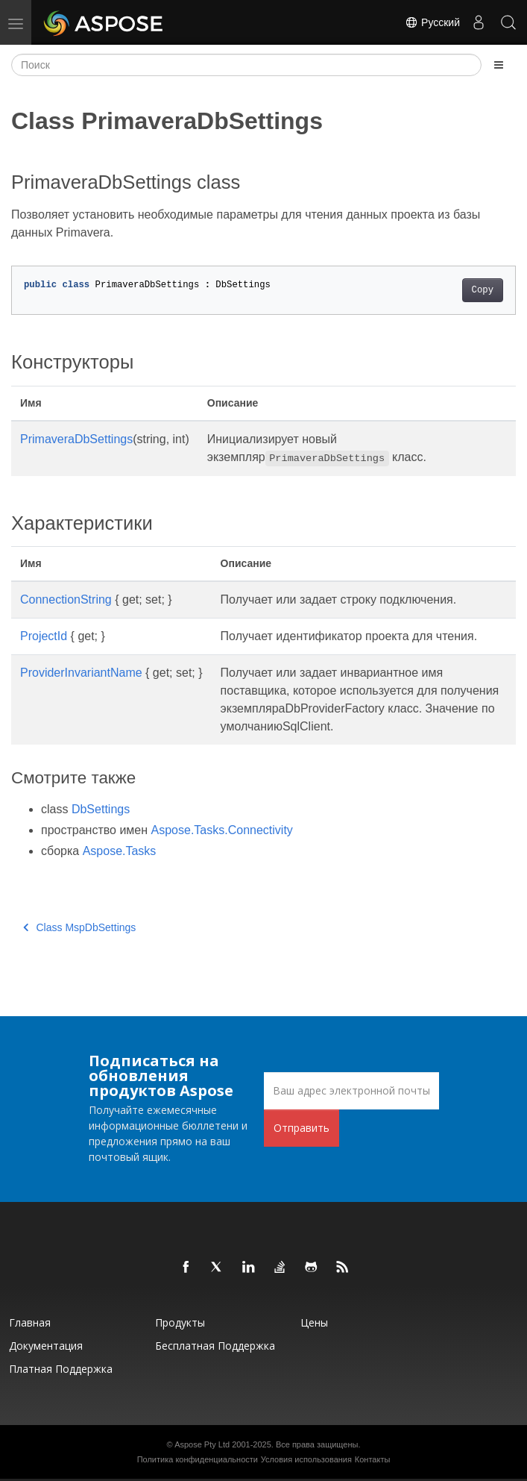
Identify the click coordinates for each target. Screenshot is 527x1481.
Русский (432, 22)
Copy (482, 290)
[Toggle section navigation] (498, 65)
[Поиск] (246, 65)
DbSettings (101, 809)
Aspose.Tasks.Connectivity (222, 830)
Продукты (180, 1322)
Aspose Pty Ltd (202, 1444)
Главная (30, 1322)
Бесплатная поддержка (215, 1345)
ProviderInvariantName (81, 672)
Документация (46, 1345)
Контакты (373, 1459)
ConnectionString (66, 599)
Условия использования (306, 1459)
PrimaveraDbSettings (76, 439)
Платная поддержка (61, 1369)
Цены (314, 1322)
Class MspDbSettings (79, 927)
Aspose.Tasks (120, 851)
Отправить (301, 1128)
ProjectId (43, 636)
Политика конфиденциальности (197, 1459)
